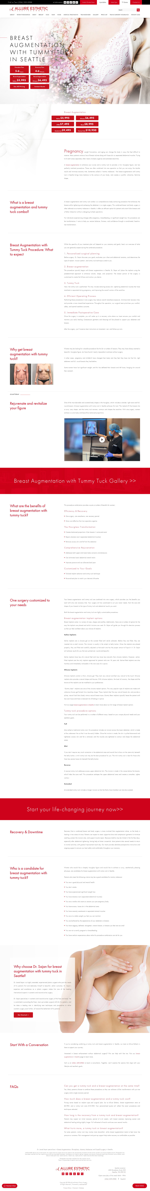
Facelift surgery (101, 1149)
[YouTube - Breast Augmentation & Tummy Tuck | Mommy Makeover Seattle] (74, 1174)
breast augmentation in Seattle (84, 705)
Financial (75, 1188)
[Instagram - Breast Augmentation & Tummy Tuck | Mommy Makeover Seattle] (67, 1174)
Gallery (96, 15)
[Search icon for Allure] (82, 1174)
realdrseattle (83, 1184)
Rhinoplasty (75, 1149)
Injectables (102, 2)
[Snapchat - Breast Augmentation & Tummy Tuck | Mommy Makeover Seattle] (63, 1174)
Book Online (140, 1186)
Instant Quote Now (88, 2)
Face (47, 15)
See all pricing (19, 87)
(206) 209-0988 (25, 2)
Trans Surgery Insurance (119, 15)
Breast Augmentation (64, 1149)
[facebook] (77, 2)
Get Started (22, 1015)
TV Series (125, 2)
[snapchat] (65, 2)
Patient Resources (23, 15)
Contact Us (136, 2)
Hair (53, 15)
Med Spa (114, 2)
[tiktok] (71, 2)
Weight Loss (135, 15)
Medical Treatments (71, 15)
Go (138, 10)
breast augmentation (72, 165)
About (12, 15)
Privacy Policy (67, 1188)
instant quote (39, 87)
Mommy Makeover (86, 1149)
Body (34, 15)
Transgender (85, 15)
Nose (59, 15)
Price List (104, 15)
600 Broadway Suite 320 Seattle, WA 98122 (117, 1171)
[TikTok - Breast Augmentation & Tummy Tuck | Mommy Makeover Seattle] (70, 1174)
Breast (41, 15)
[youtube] (74, 2)
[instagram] (68, 2)
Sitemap (81, 1188)
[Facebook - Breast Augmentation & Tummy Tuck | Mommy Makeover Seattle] (78, 1174)
